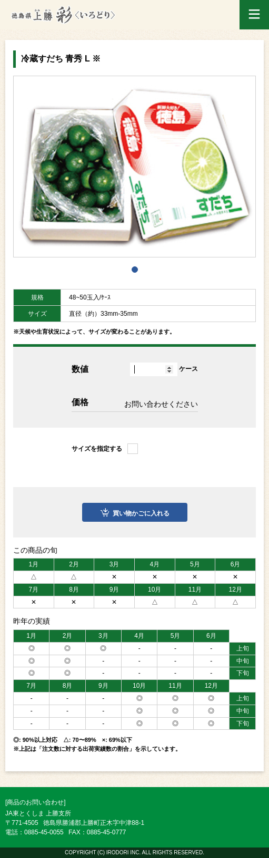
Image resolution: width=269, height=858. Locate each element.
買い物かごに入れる (141, 513)
